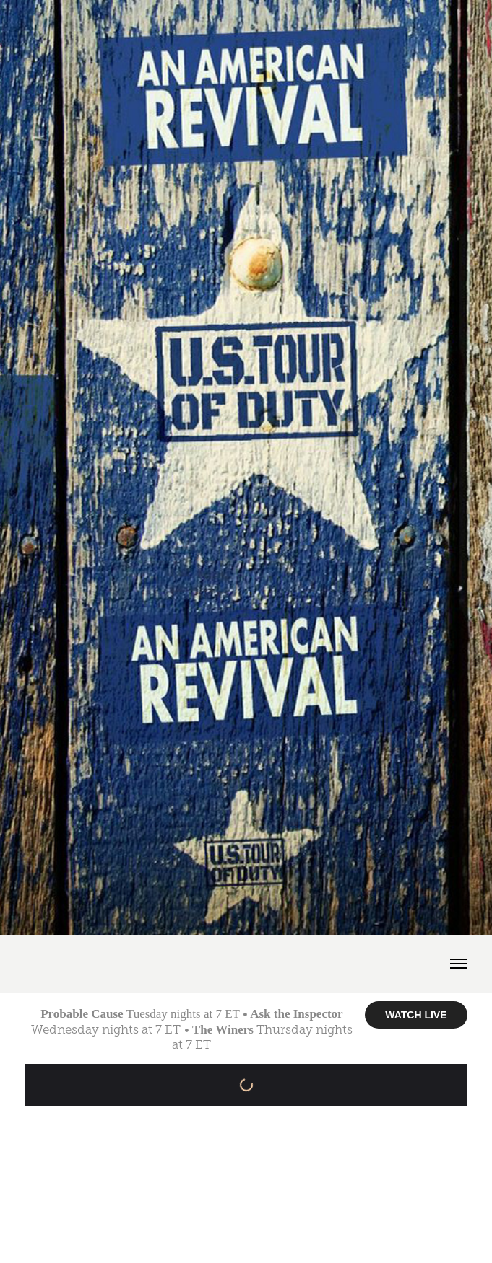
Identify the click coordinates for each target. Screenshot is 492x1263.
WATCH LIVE (415, 1015)
